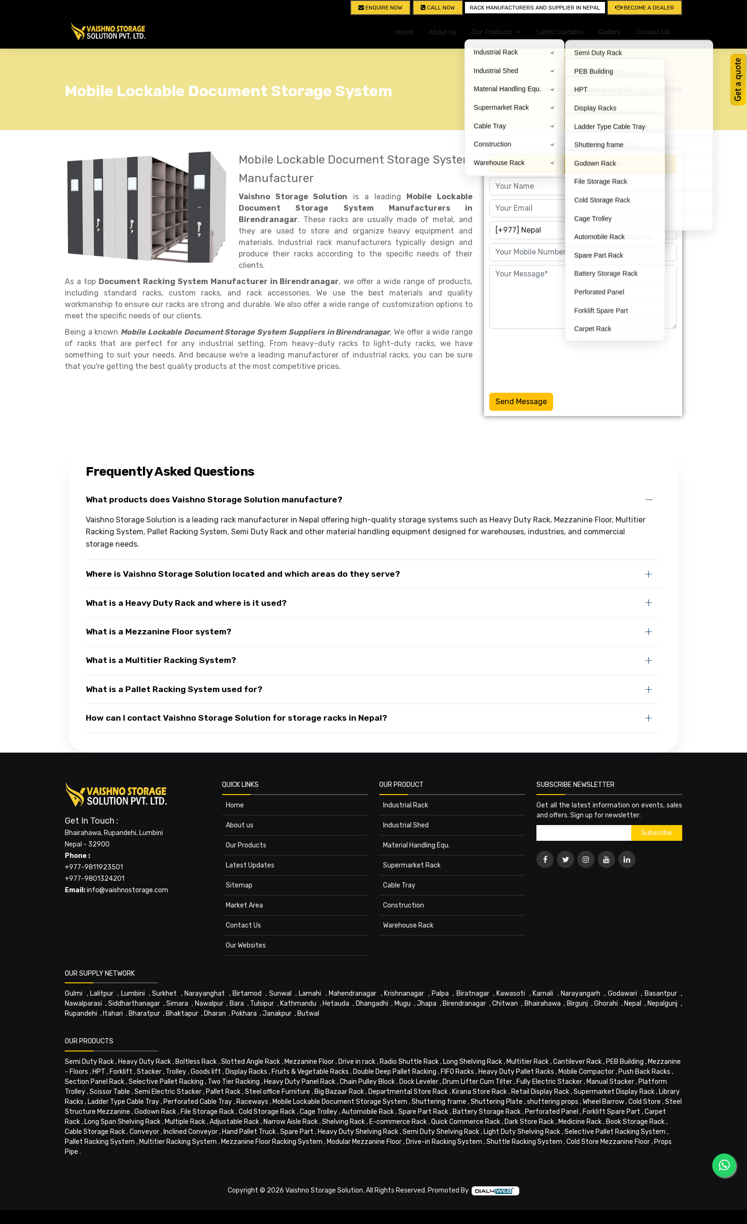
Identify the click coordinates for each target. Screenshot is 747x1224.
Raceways (252, 1102)
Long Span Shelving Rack (122, 1122)
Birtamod (247, 993)
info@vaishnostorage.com (127, 890)
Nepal (632, 1004)
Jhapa (426, 1004)
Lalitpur (101, 993)
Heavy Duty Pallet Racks (516, 1072)
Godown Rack (155, 1112)
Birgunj (577, 1004)
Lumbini (133, 993)
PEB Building (625, 1062)
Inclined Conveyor (190, 1132)
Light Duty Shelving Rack (522, 1132)
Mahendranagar (352, 993)
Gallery (609, 32)
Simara (177, 1004)
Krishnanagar (404, 993)
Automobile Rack (368, 1112)
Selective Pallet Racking (166, 1082)
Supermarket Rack (412, 865)
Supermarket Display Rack (614, 1092)
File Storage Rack (207, 1112)
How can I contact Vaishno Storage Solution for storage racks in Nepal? (236, 718)
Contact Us (653, 32)
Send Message (521, 401)
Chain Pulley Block (367, 1082)
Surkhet (164, 993)
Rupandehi (81, 1014)
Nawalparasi (83, 1004)
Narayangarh (580, 993)
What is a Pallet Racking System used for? (174, 689)
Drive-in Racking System (444, 1142)
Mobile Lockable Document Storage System (604, 89)
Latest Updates (560, 32)
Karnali (543, 993)
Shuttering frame (439, 1102)
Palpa (440, 993)
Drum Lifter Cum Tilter (477, 1082)
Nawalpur (209, 1004)
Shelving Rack (343, 1122)
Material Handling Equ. (416, 845)
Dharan (215, 1014)
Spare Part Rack (423, 1112)
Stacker (149, 1072)
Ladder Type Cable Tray (123, 1102)
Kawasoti (510, 993)
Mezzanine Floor (309, 1062)
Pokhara (244, 1014)
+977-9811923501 (94, 867)
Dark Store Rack (529, 1122)
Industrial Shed (406, 825)
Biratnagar (472, 993)
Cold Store (644, 1102)
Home (404, 32)
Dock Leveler (418, 1082)
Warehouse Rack (408, 925)
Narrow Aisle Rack (290, 1122)
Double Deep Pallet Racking (394, 1072)
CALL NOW (438, 7)
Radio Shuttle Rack (409, 1062)
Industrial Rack (405, 805)
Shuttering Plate (497, 1102)
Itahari (113, 1014)
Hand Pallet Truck (249, 1132)
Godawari (622, 993)
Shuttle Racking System (524, 1142)
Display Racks (246, 1072)
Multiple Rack (185, 1122)
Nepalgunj (662, 1004)
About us (442, 32)
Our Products (246, 845)
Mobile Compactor (586, 1072)
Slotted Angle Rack (250, 1062)
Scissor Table (110, 1092)
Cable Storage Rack (95, 1132)
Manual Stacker (610, 1082)
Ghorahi (606, 1004)
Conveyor (144, 1132)
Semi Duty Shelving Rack (441, 1132)
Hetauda (336, 1004)
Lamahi (310, 993)
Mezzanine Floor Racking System (272, 1142)
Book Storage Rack (635, 1122)
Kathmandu (298, 1004)
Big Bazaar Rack (339, 1092)
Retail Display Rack (540, 1092)
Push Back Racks (644, 1072)
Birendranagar (464, 1004)
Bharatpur (144, 1014)
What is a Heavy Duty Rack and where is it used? (186, 603)
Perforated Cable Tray (197, 1102)
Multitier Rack (527, 1062)
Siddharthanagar (134, 1004)
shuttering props (552, 1102)
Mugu (402, 1004)
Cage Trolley (318, 1112)
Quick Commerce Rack (465, 1122)
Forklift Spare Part (611, 1112)
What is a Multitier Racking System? (161, 660)
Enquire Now (380, 7)
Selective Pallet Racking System (615, 1132)
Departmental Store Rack (408, 1092)
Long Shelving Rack (472, 1062)
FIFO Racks (457, 1072)
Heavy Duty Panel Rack (299, 1082)
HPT (98, 1072)
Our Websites (246, 945)
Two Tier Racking (234, 1082)
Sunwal (280, 993)
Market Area (244, 905)
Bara (237, 1004)
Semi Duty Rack (89, 1062)
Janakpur (277, 1014)
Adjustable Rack (234, 1122)
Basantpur (661, 993)
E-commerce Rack (398, 1122)
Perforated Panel (551, 1112)
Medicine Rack (580, 1122)
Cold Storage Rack (267, 1112)
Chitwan (505, 1004)
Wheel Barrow (603, 1102)
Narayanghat (204, 993)
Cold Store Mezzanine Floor (608, 1142)
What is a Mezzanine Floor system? (159, 631)
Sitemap (239, 885)
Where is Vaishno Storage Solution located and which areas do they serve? (243, 574)
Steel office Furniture (277, 1092)
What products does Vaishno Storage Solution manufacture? (214, 499)
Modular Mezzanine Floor (364, 1142)
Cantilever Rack (577, 1062)
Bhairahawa (543, 1004)
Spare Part (296, 1132)
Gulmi (73, 993)
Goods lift (206, 1072)
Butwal (308, 1014)
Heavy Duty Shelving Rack (358, 1132)
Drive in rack (356, 1062)
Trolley (176, 1072)
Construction (403, 905)
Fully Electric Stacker (549, 1082)
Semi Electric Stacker (168, 1092)
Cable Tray (399, 885)
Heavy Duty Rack (144, 1062)
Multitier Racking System (178, 1142)
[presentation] (561, 358)
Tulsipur (262, 1004)
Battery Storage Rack (487, 1112)
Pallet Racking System (100, 1142)
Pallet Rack (223, 1092)
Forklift (121, 1072)
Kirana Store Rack (479, 1092)
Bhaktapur (182, 1014)
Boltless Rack (196, 1062)
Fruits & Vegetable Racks (310, 1072)
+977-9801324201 (94, 879)
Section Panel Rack (94, 1082)
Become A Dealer (644, 7)
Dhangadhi (372, 1004)
